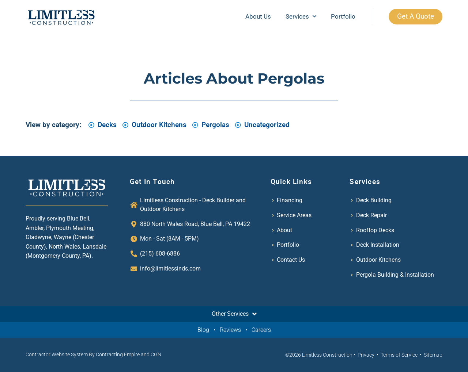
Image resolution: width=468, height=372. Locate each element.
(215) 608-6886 (160, 253)
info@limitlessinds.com (170, 268)
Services (300, 16)
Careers (261, 329)
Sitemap (433, 355)
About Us (257, 16)
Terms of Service (399, 355)
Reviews (230, 329)
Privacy (366, 355)
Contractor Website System (57, 354)
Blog (203, 329)
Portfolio (342, 16)
